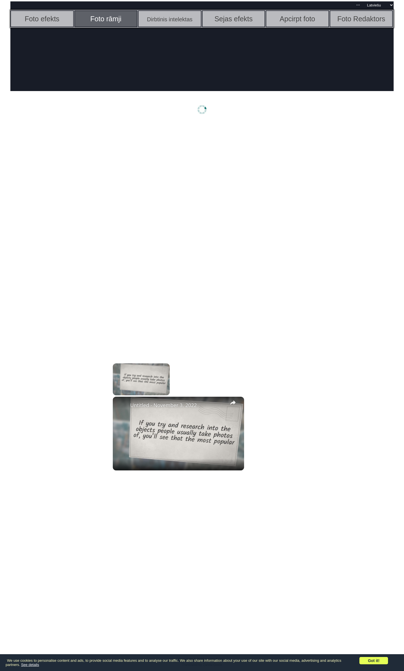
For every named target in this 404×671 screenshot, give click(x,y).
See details (30, 665)
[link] (121, 405)
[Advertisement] (54, 212)
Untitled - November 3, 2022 (163, 405)
